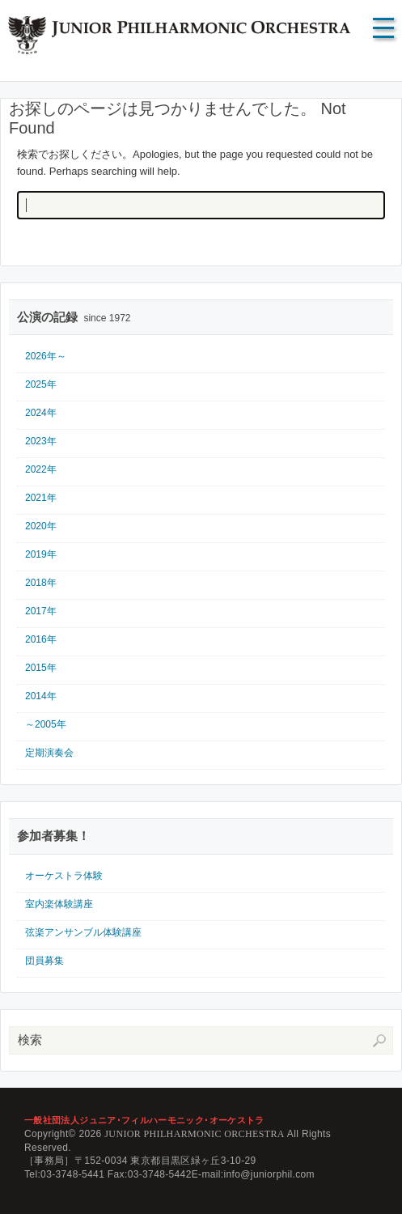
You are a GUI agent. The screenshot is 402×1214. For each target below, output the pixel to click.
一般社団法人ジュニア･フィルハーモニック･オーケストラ (144, 1120)
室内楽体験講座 (59, 904)
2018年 (41, 582)
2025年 (41, 384)
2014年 (41, 696)
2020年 (41, 526)
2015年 (41, 667)
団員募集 (44, 960)
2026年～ (45, 356)
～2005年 (45, 724)
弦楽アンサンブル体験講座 (83, 932)
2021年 (41, 497)
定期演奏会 (49, 752)
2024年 (41, 412)
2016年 (41, 639)
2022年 (41, 469)
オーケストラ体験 (64, 875)
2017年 (41, 611)
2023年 (41, 441)
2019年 (41, 554)
